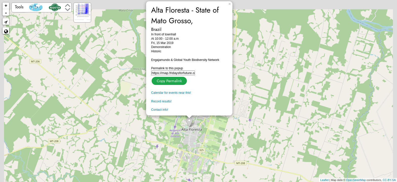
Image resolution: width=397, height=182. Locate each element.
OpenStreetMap (356, 179)
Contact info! (159, 109)
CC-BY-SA (389, 179)
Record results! (161, 101)
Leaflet (324, 179)
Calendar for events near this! (171, 93)
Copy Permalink (169, 80)
